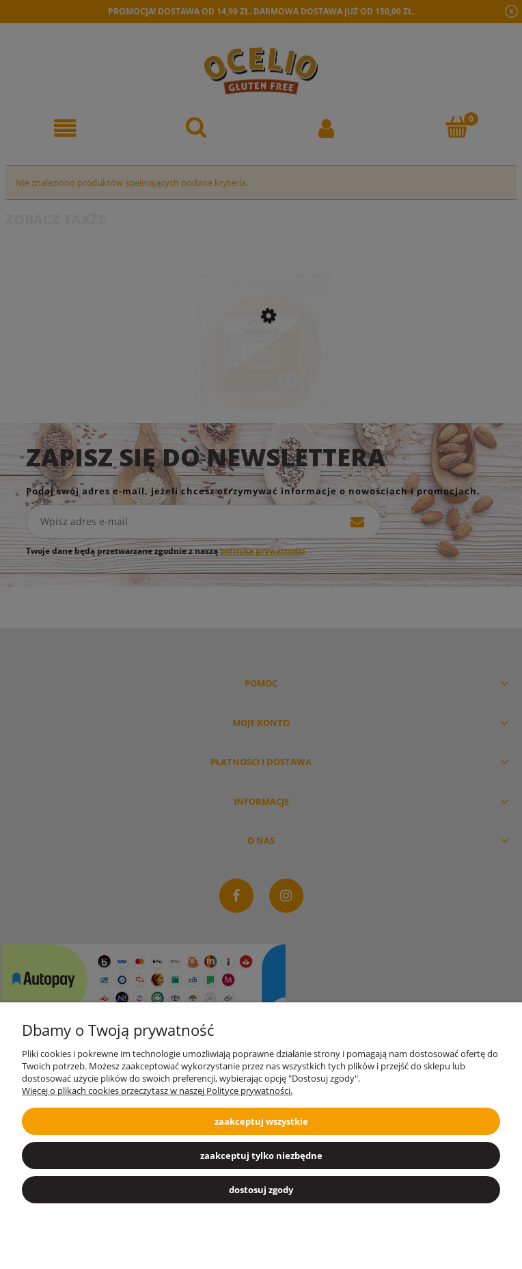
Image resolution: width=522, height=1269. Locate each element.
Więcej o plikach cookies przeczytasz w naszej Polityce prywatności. (157, 1090)
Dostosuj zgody (261, 1190)
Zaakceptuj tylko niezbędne (261, 1155)
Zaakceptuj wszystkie (261, 1121)
